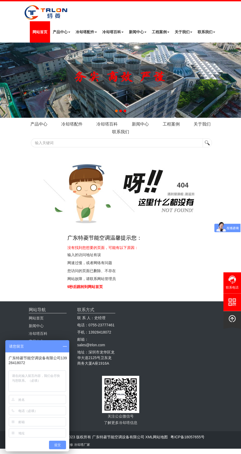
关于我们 (183, 32)
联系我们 (206, 32)
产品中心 (61, 32)
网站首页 (39, 32)
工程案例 (160, 32)
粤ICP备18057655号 (187, 437)
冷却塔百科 (113, 32)
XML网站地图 (156, 437)
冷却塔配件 (86, 32)
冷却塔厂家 (82, 445)
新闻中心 (137, 32)
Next (5, 80)
